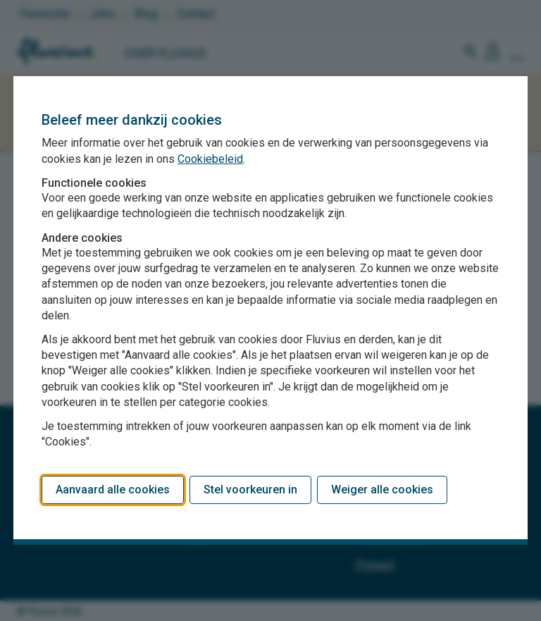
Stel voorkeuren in (250, 489)
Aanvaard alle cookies (113, 489)
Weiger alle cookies (382, 489)
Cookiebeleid (210, 159)
